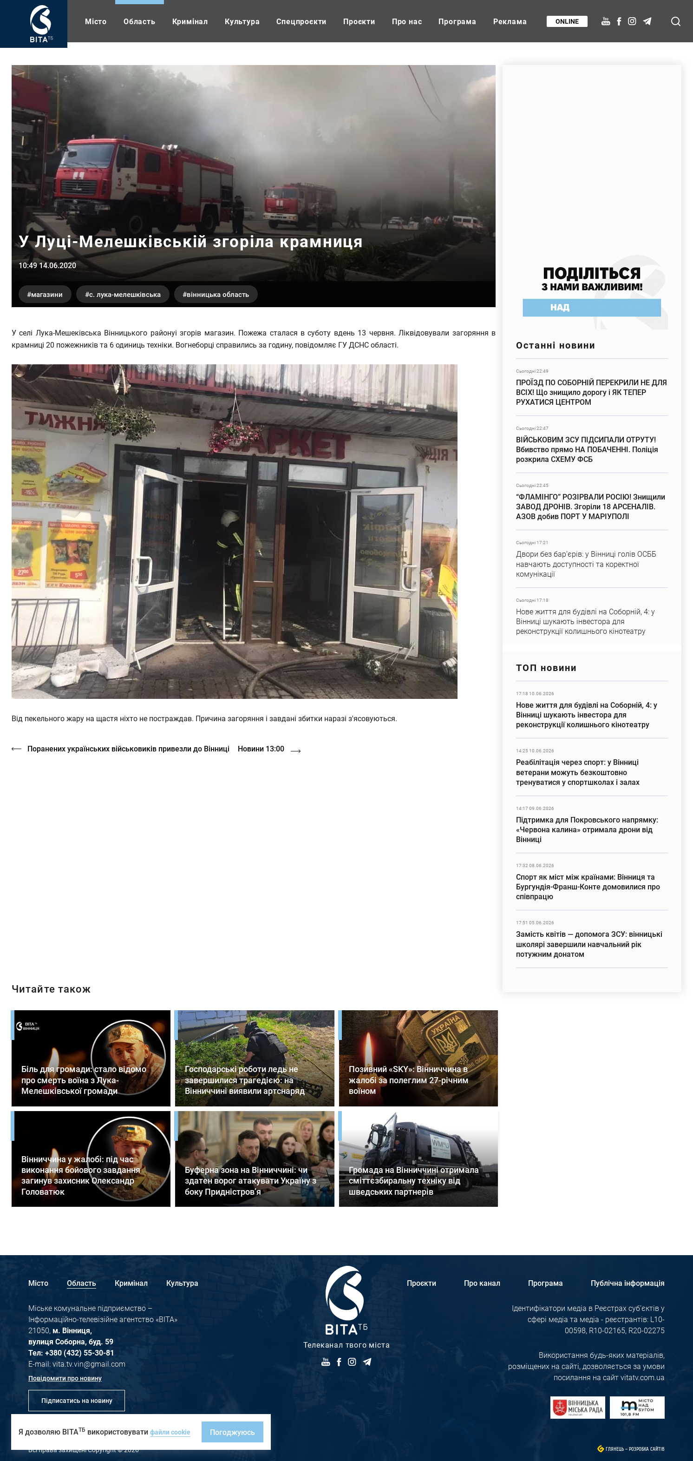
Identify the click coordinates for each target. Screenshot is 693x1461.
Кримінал (190, 21)
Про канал (482, 1279)
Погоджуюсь (238, 1432)
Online (564, 21)
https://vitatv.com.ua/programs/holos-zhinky (254, 858)
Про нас (407, 21)
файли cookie (173, 1431)
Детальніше (592, 387)
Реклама (510, 21)
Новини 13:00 (275, 748)
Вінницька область (255, 293)
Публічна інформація (628, 1279)
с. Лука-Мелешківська (146, 293)
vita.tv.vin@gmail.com (88, 1360)
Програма (457, 21)
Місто (96, 21)
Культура (242, 21)
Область (140, 21)
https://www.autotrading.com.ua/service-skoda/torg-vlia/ (592, 154)
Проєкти (359, 21)
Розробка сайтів (647, 1445)
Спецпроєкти (301, 21)
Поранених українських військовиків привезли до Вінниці (131, 748)
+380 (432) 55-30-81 (79, 1349)
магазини (54, 293)
